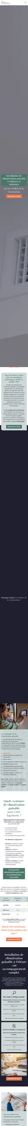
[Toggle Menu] (25, 2)
